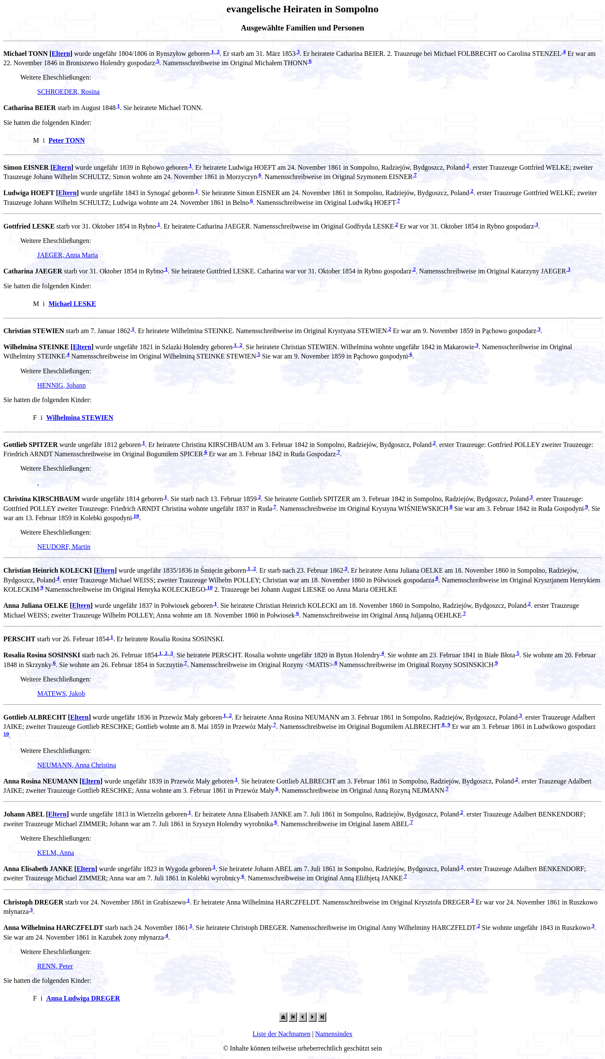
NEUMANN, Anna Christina (76, 765)
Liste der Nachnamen (282, 1033)
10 (135, 516)
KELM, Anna (55, 852)
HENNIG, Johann (61, 385)
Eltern (61, 53)
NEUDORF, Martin (64, 546)
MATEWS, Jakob (61, 693)
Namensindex (333, 1033)
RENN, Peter (55, 966)
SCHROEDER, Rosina (68, 91)
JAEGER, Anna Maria (67, 255)
